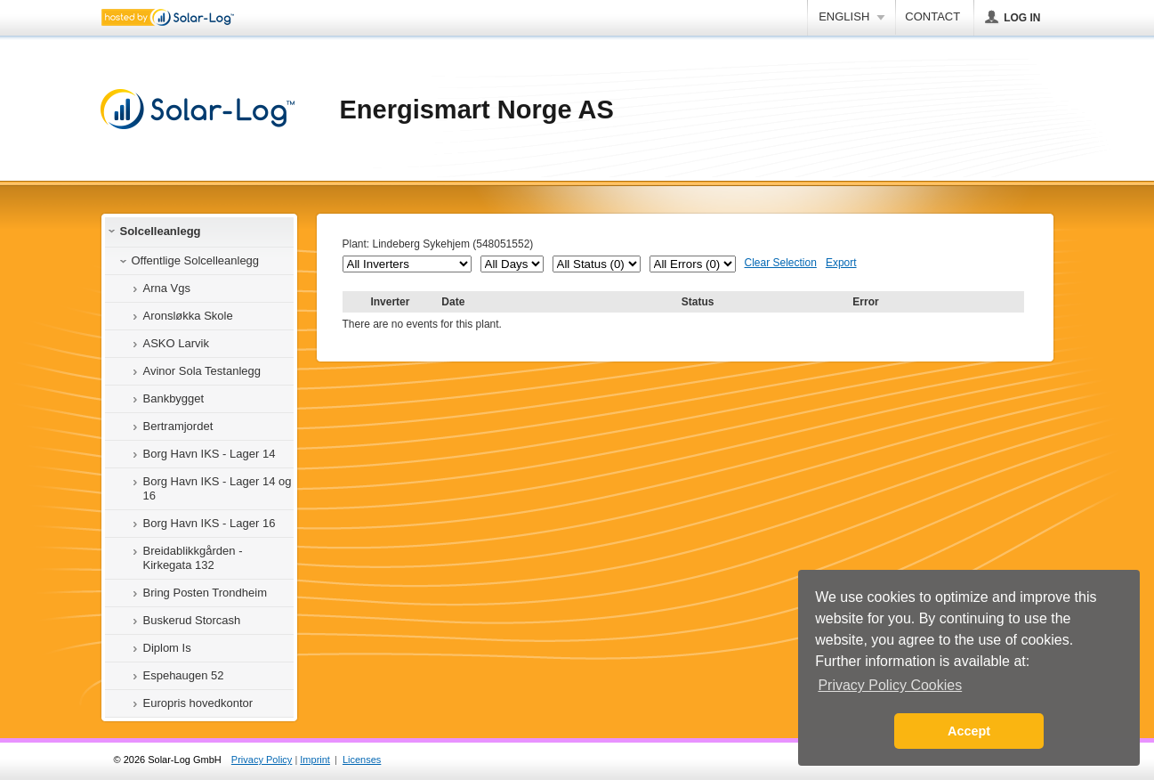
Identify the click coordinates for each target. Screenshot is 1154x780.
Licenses (362, 759)
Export (841, 262)
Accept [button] (969, 731)
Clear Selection (781, 262)
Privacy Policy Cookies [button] (890, 685)
